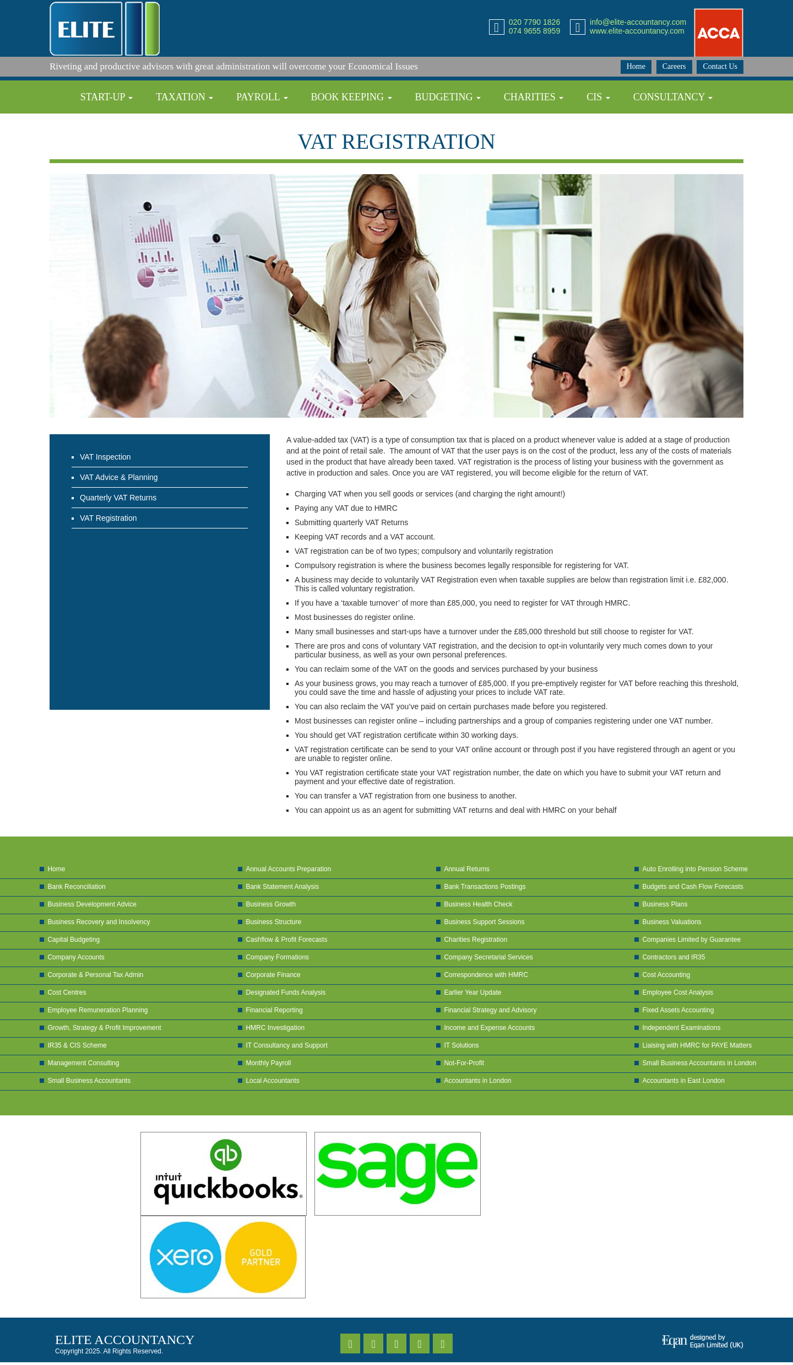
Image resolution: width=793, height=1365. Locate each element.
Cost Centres (66, 992)
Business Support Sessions (484, 922)
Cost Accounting (666, 975)
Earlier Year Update (472, 992)
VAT (336, 130)
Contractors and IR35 (673, 957)
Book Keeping (351, 96)
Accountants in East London (683, 1081)
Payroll (262, 96)
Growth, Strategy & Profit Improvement (104, 1028)
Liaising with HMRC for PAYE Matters (697, 1045)
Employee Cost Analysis (677, 992)
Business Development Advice (91, 904)
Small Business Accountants (89, 1081)
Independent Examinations (681, 1028)
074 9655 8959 (534, 30)
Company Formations (277, 957)
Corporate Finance (273, 975)
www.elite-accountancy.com (637, 30)
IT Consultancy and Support (287, 1045)
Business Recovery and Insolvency (98, 922)
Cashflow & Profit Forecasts (286, 939)
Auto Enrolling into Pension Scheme (694, 869)
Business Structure (273, 922)
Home (636, 66)
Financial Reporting (274, 1010)
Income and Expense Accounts (489, 1028)
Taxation (184, 96)
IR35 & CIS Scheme (76, 1045)
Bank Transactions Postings (484, 887)
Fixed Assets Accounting (678, 1010)
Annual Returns (467, 869)
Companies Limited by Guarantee (691, 939)
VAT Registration (108, 518)
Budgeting (448, 96)
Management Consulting (83, 1063)
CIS (598, 96)
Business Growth (271, 904)
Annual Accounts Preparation (288, 869)
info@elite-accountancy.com (638, 22)
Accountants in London (477, 1081)
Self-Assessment (421, 130)
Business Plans (664, 904)
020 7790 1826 (534, 22)
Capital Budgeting (73, 939)
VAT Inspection (105, 456)
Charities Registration (475, 939)
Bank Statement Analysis (282, 887)
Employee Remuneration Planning (97, 1010)
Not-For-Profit (464, 1063)
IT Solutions (461, 1045)
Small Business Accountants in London (699, 1063)
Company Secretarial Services (488, 957)
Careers (674, 66)
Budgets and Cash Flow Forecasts (692, 887)
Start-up (106, 96)
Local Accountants (272, 1081)
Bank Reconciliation (76, 887)
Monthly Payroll (268, 1063)
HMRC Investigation (275, 1028)
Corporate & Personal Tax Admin (95, 975)
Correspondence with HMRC (486, 975)
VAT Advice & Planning (119, 477)
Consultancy (673, 96)
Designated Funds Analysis (285, 992)
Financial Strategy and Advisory (490, 1010)
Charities (534, 96)
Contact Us (720, 66)
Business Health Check (478, 904)
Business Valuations (671, 922)
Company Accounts (75, 957)
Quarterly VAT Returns (118, 497)
